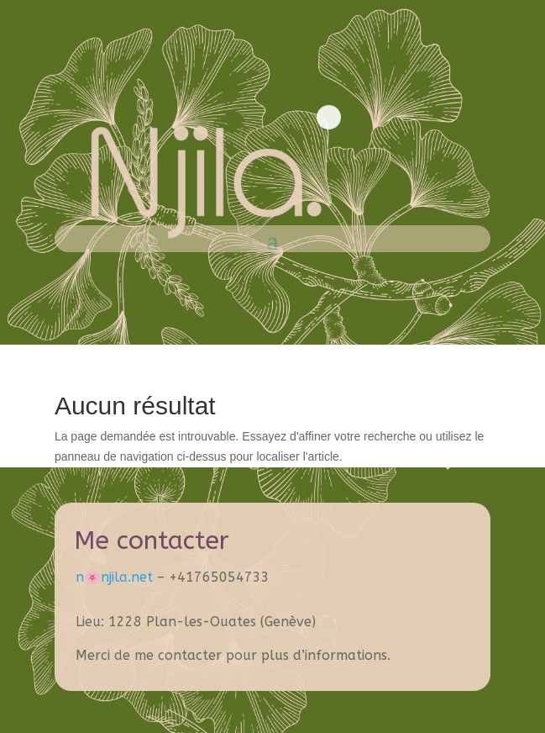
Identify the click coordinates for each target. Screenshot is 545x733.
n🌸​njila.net (114, 577)
